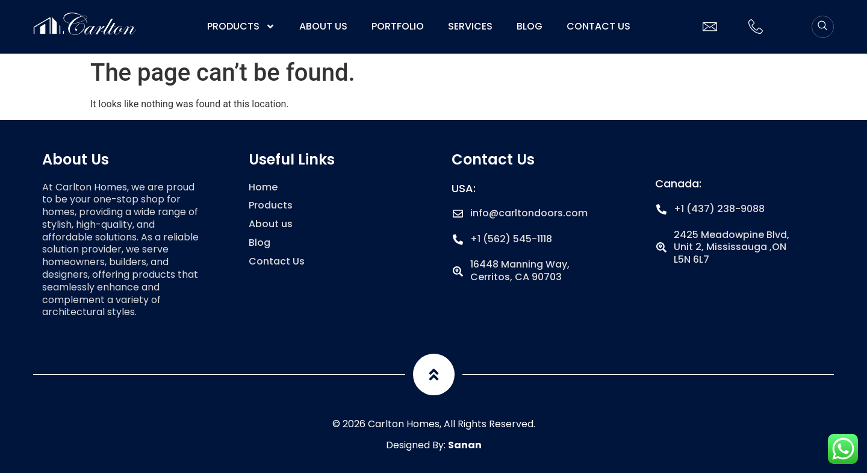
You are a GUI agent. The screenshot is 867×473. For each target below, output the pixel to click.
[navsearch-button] (823, 27)
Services (470, 26)
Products (241, 26)
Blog (529, 26)
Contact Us (598, 26)
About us (323, 26)
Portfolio (397, 26)
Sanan (465, 445)
